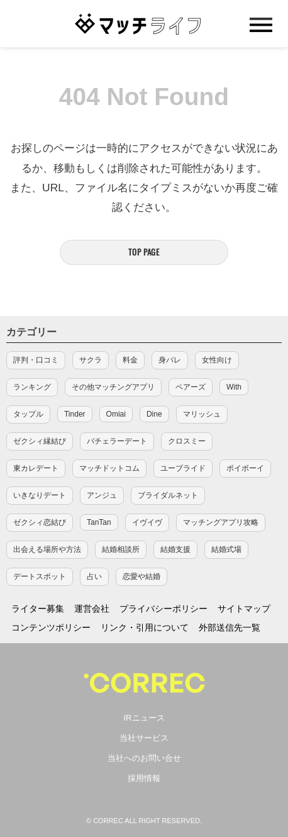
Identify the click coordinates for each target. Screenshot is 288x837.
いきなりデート (39, 495)
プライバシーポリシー (163, 609)
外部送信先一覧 (229, 627)
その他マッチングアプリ (113, 387)
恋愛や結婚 (141, 576)
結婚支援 (175, 549)
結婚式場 (226, 549)
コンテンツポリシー (51, 627)
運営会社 (91, 609)
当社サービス (144, 738)
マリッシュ (202, 414)
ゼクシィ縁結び (39, 441)
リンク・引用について (145, 627)
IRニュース (144, 717)
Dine (154, 414)
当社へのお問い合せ (144, 758)
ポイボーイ (245, 468)
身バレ (169, 360)
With (233, 387)
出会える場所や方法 (47, 549)
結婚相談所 (121, 549)
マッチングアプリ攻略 (220, 522)
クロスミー (187, 441)
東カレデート (35, 468)
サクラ (90, 360)
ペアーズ (190, 387)
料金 (130, 360)
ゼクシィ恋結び (39, 522)
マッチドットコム (109, 468)
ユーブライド (183, 468)
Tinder (75, 414)
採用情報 (144, 778)
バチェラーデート (117, 441)
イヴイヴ (147, 522)
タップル (28, 414)
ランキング (32, 387)
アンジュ (102, 495)
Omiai (116, 414)
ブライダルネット (168, 495)
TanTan (99, 522)
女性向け (217, 360)
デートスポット (39, 576)
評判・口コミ (35, 360)
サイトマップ (244, 609)
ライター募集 (37, 609)
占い (94, 576)
